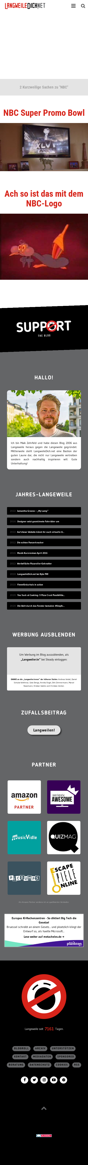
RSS (77, 1065)
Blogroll (21, 1048)
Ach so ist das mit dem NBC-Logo (43, 199)
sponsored (65, 1056)
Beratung (16, 1065)
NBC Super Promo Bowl (44, 113)
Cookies (62, 1065)
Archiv (40, 1048)
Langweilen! (44, 730)
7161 (49, 1028)
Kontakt (20, 1056)
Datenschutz (40, 1065)
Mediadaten (42, 1056)
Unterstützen (63, 1048)
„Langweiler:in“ (30, 659)
